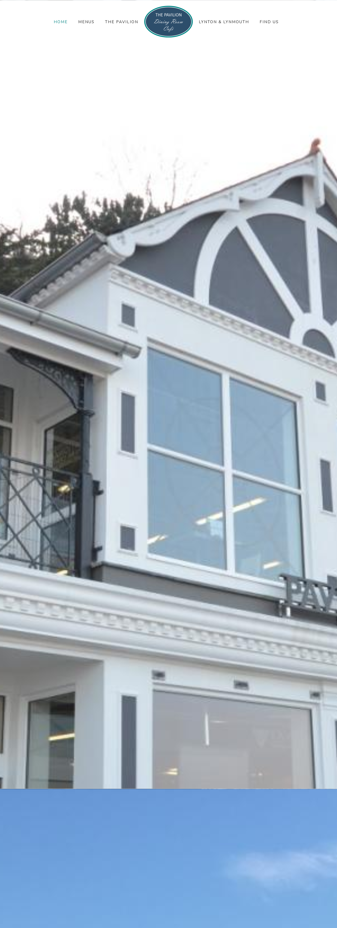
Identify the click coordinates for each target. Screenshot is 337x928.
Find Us (269, 22)
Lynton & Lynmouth (224, 22)
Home (61, 22)
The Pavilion (121, 22)
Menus (86, 22)
